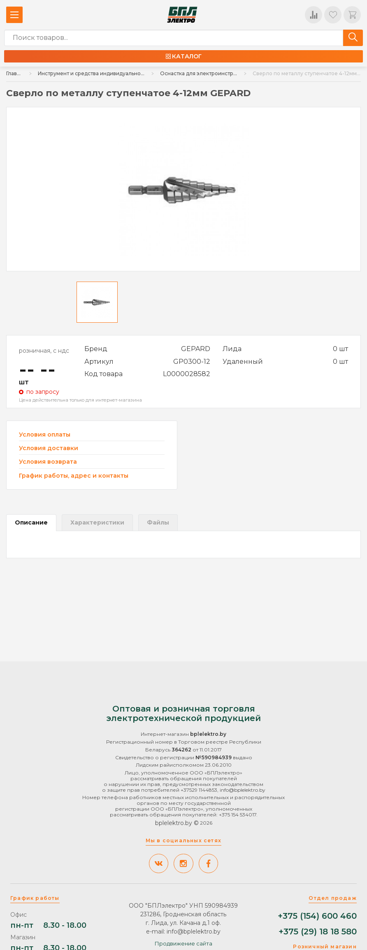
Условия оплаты (44, 434)
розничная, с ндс (44, 350)
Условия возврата (48, 461)
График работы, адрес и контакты (73, 475)
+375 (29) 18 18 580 (318, 931)
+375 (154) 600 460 (317, 916)
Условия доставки (48, 448)
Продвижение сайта (183, 943)
